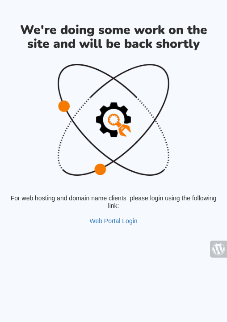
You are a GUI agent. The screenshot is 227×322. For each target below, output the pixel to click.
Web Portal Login (113, 221)
